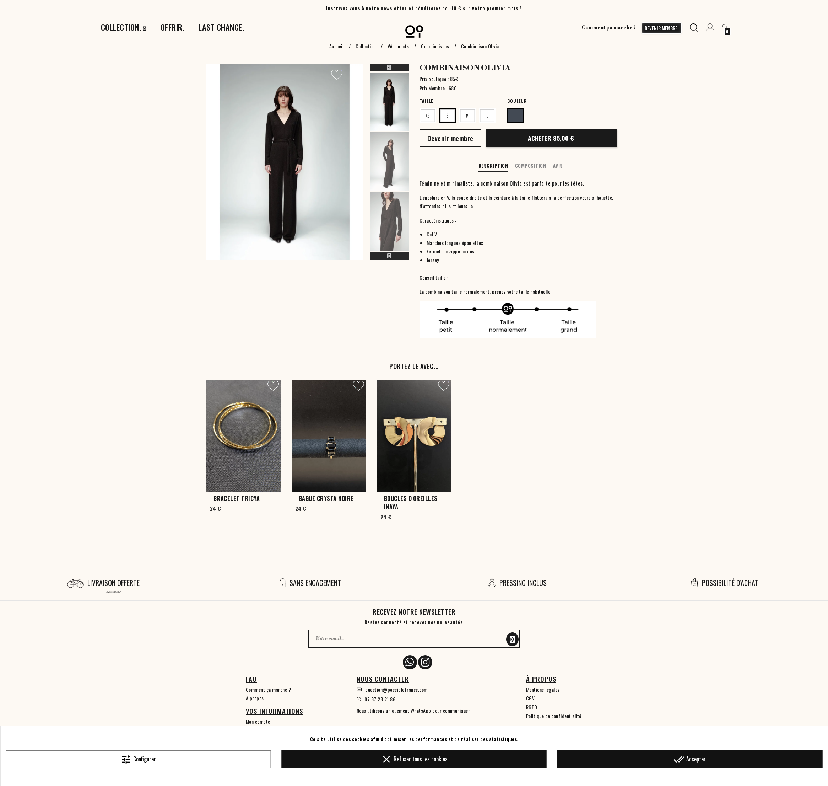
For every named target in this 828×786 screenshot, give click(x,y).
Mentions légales (543, 689)
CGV (530, 698)
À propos (255, 698)
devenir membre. (661, 28)
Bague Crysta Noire (326, 498)
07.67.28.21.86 (379, 699)
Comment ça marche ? (608, 28)
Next (389, 256)
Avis (558, 165)
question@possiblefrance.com (396, 689)
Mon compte (258, 721)
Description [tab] (493, 165)
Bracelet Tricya (236, 498)
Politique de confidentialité (553, 716)
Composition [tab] (530, 165)
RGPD (531, 707)
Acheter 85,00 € (551, 138)
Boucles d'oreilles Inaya (411, 502)
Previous (389, 67)
